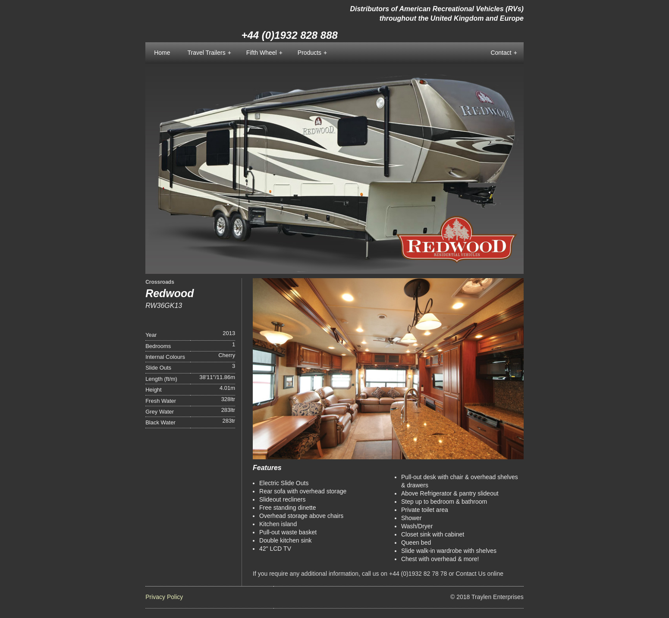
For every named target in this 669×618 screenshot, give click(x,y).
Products (312, 53)
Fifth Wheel (264, 53)
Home (162, 52)
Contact (503, 53)
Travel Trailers (209, 53)
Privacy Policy (164, 596)
